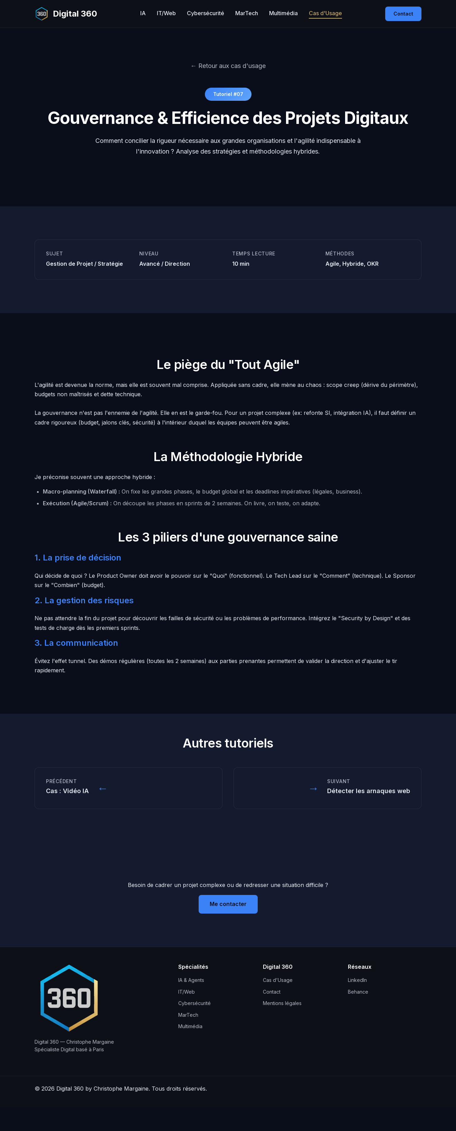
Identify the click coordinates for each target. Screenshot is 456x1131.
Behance (358, 992)
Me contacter (228, 903)
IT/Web (166, 13)
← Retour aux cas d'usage (228, 65)
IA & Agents (191, 980)
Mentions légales (282, 1003)
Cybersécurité (205, 13)
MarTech (246, 13)
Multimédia (283, 13)
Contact (403, 14)
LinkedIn (357, 980)
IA (143, 13)
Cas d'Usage (325, 13)
